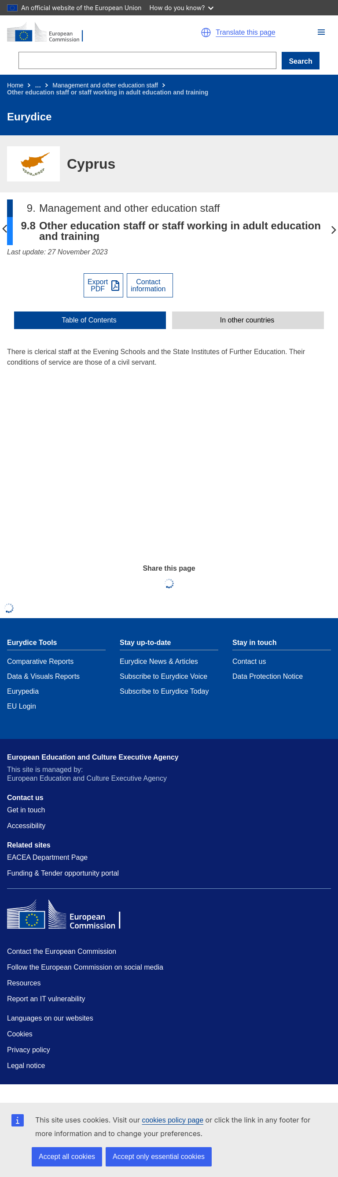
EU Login (21, 706)
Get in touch (26, 810)
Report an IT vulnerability (46, 999)
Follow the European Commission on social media (85, 967)
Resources (23, 983)
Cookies (20, 1034)
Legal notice (26, 1065)
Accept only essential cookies (159, 1156)
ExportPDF (98, 286)
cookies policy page (172, 1120)
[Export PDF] (103, 285)
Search (300, 61)
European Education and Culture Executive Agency (93, 757)
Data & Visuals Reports (43, 676)
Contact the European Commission (61, 951)
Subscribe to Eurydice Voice (163, 676)
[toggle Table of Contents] (90, 320)
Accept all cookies (67, 1156)
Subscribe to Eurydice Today (164, 691)
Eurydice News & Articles (159, 661)
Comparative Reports (40, 661)
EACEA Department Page (47, 857)
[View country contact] (150, 285)
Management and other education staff (105, 85)
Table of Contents (89, 320)
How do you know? (182, 7)
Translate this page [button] (245, 32)
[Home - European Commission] (84, 32)
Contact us (249, 661)
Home (15, 85)
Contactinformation (148, 286)
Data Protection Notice (267, 676)
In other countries (247, 320)
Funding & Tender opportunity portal (63, 873)
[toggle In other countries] (248, 320)
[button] (321, 32)
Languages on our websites (50, 1018)
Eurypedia (23, 691)
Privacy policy (28, 1050)
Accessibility (26, 825)
